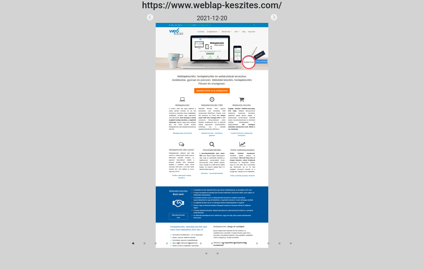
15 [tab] (291, 243)
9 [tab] (223, 243)
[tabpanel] (212, 131)
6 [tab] (189, 243)
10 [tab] (234, 243)
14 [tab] (279, 243)
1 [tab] (133, 243)
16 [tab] (206, 253)
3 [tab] (155, 243)
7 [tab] (200, 243)
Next (274, 17)
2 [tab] (144, 243)
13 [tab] (268, 243)
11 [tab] (246, 243)
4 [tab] (167, 243)
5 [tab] (178, 243)
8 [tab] (212, 243)
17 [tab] (217, 253)
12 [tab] (257, 243)
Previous (150, 17)
